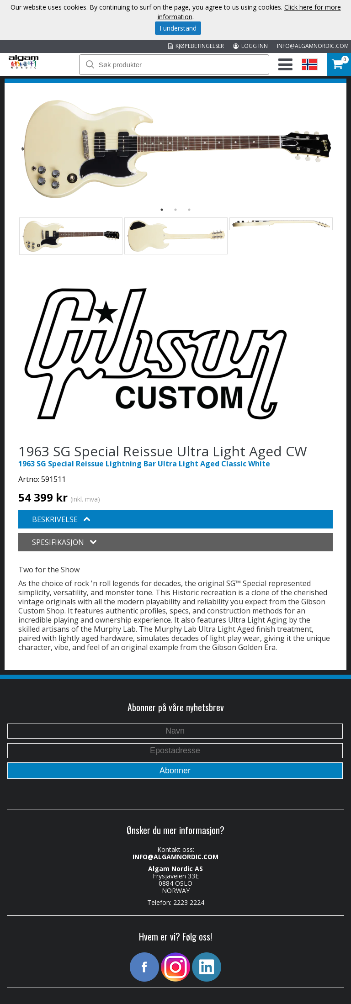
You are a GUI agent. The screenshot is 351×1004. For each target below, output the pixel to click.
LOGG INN (250, 46)
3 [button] (189, 209)
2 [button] (175, 209)
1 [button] (161, 209)
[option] (175, 149)
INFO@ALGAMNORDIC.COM (313, 46)
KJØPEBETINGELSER (196, 46)
